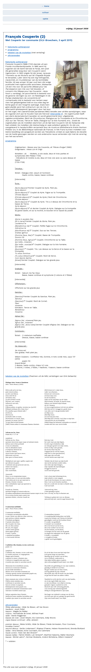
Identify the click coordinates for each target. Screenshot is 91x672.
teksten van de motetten (19, 52)
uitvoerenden (14, 55)
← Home (45, 6)
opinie (45, 19)
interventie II (56, 114)
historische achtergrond (19, 47)
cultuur (45, 12)
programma (13, 50)
